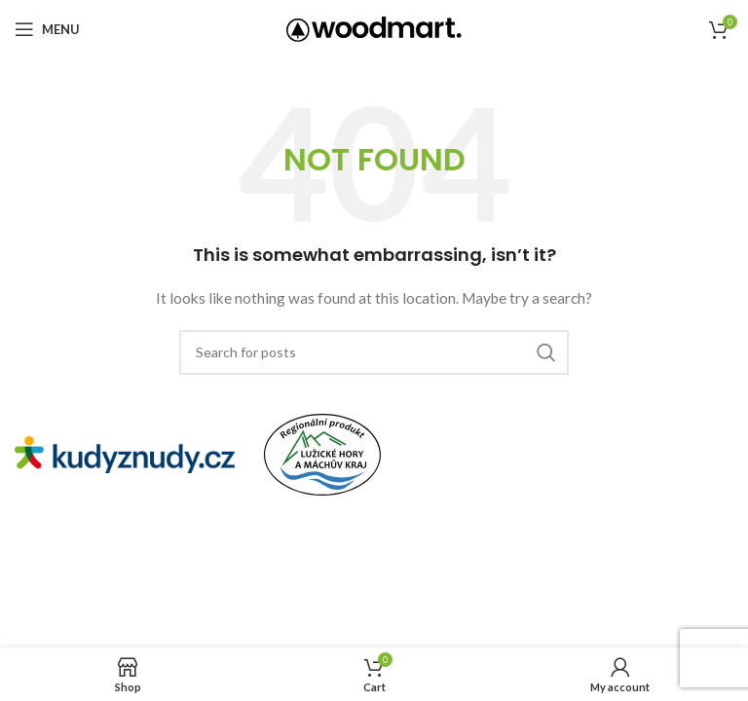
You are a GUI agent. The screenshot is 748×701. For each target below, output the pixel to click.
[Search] (374, 352)
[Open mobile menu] (47, 29)
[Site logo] (374, 27)
